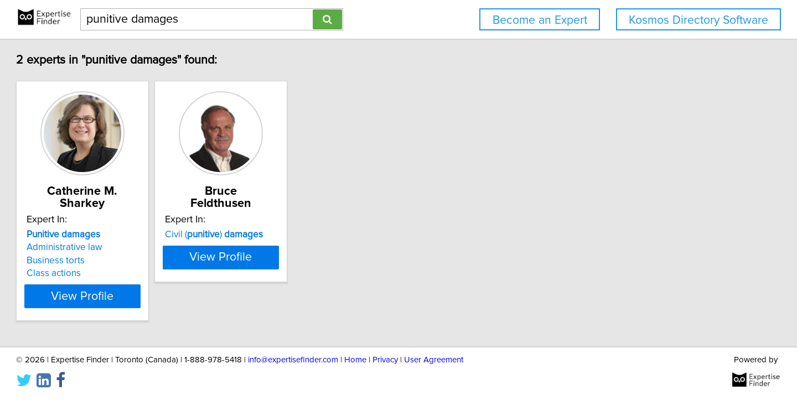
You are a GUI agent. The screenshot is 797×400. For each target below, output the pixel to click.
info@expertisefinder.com (293, 360)
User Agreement (433, 360)
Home (355, 360)
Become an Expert (540, 20)
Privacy (385, 360)
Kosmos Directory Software (698, 20)
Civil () (292, 235)
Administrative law (115, 247)
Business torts (106, 261)
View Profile (147, 296)
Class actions (104, 273)
